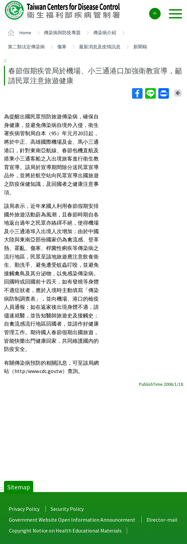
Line (150, 93)
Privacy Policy (24, 509)
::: (5, 60)
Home (25, 33)
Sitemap (18, 487)
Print (163, 93)
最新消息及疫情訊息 (99, 47)
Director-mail (162, 519)
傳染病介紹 (104, 33)
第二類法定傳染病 (26, 47)
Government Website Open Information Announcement (72, 519)
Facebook (137, 93)
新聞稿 (140, 47)
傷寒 (62, 47)
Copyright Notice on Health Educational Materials (65, 530)
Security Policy (67, 509)
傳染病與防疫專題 (62, 33)
